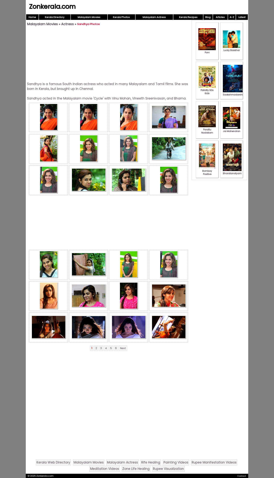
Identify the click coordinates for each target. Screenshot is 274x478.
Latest (241, 17)
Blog (208, 17)
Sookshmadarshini (234, 93)
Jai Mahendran (231, 129)
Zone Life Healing (136, 468)
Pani (207, 51)
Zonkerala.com (52, 6)
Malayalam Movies (89, 17)
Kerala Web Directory (53, 462)
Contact (241, 475)
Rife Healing (150, 462)
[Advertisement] (108, 54)
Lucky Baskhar (231, 48)
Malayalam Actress (154, 17)
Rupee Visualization (168, 468)
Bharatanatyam (232, 172)
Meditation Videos (104, 468)
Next (123, 348)
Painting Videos (176, 462)
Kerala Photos (121, 17)
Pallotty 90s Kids (207, 90)
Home (32, 17)
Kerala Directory (54, 17)
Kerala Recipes (188, 17)
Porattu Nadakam (207, 129)
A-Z (232, 17)
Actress (67, 24)
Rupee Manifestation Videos (214, 462)
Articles (220, 17)
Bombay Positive (207, 171)
